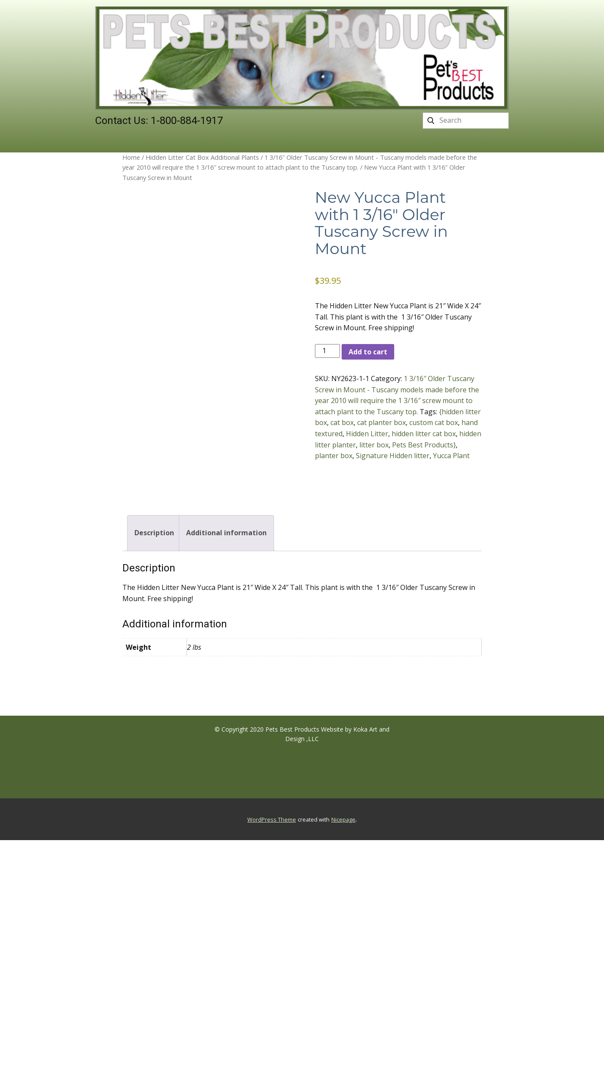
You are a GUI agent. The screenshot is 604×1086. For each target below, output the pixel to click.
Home (131, 157)
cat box (342, 422)
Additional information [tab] (226, 532)
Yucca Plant (451, 455)
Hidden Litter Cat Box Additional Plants (202, 157)
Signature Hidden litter (393, 455)
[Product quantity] (327, 351)
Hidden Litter (367, 433)
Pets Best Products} (424, 445)
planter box (333, 455)
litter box (374, 445)
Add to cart (368, 352)
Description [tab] (154, 532)
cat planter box (381, 422)
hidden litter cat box (424, 433)
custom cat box (433, 422)
